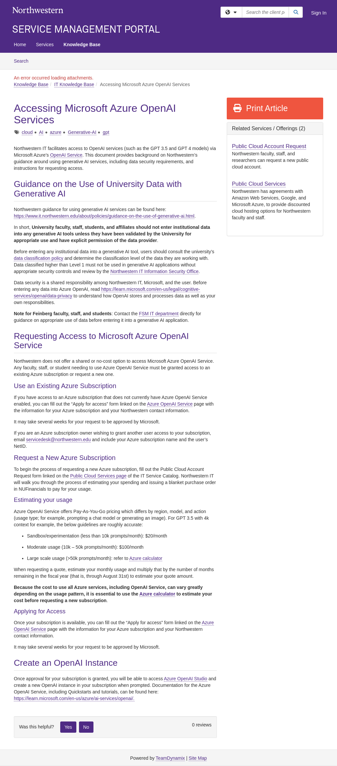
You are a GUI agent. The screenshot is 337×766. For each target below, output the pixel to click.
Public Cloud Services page (98, 475)
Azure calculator (145, 558)
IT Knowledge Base (74, 84)
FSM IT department (158, 313)
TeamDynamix (170, 758)
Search (23, 60)
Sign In (318, 12)
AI (41, 132)
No (86, 727)
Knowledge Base (82, 44)
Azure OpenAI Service (170, 404)
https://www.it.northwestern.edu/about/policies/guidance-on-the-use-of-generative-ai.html (104, 216)
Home (20, 44)
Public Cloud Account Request (269, 146)
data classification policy (38, 258)
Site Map (198, 758)
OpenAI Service (66, 155)
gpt (106, 132)
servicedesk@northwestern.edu (58, 439)
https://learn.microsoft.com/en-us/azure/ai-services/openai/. (74, 698)
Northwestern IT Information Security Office (154, 271)
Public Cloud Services (259, 184)
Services (45, 44)
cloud (27, 132)
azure (55, 132)
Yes (68, 727)
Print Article (260, 108)
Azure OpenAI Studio (185, 678)
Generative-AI (82, 132)
